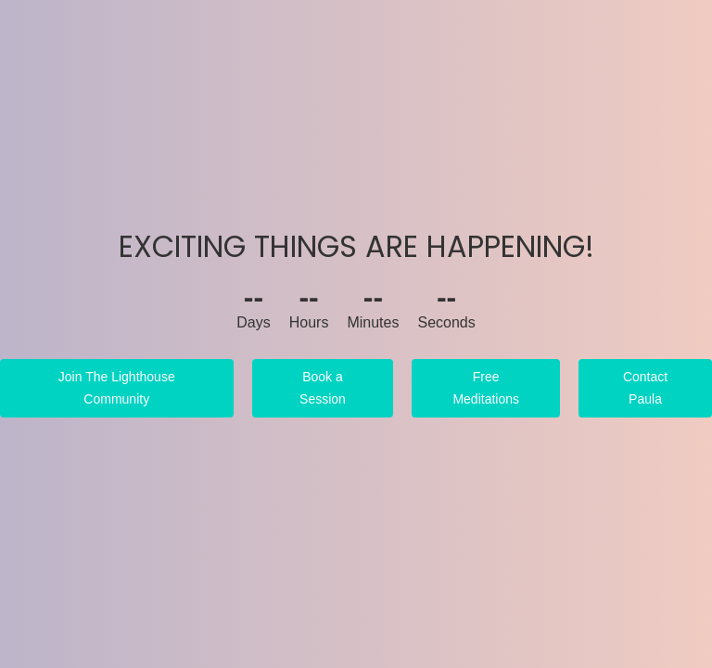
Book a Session (322, 387)
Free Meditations (485, 387)
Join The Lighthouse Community (116, 387)
